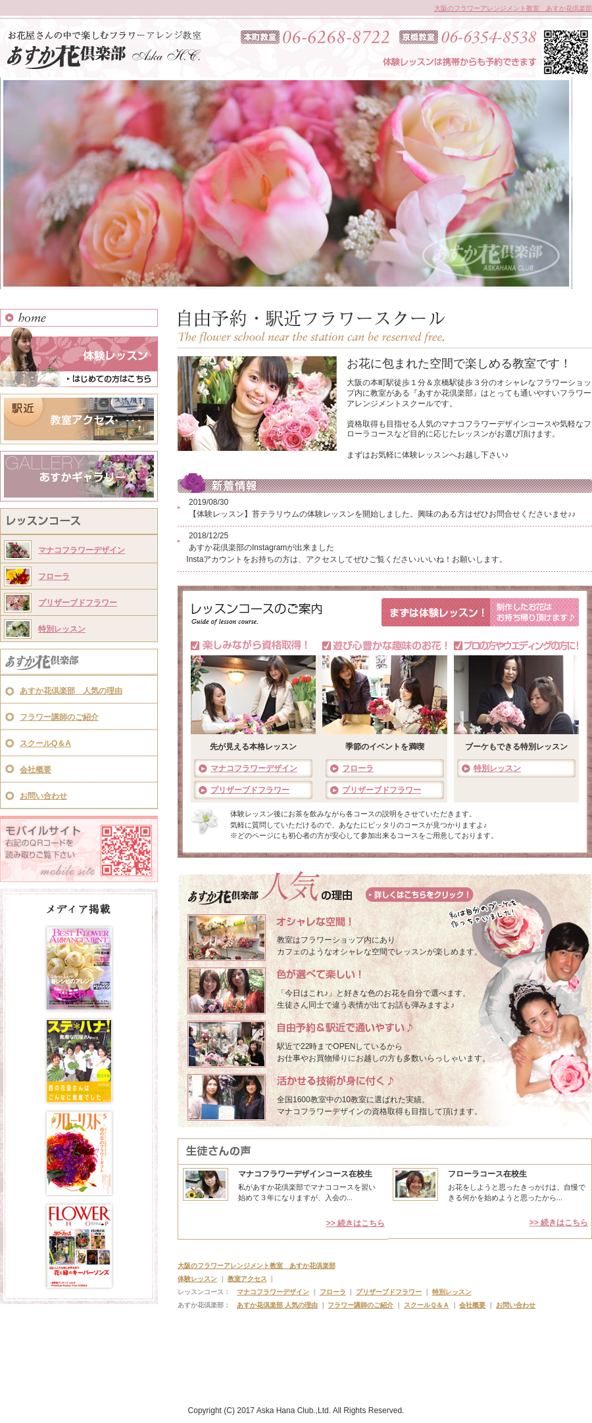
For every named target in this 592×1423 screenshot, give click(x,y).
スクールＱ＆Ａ (426, 1305)
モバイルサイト (79, 849)
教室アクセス (79, 419)
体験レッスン (79, 357)
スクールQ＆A (45, 743)
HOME (79, 318)
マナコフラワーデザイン (81, 550)
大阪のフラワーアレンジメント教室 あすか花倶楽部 (513, 8)
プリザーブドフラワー (77, 602)
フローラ (54, 576)
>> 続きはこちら (355, 1223)
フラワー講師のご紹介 (59, 717)
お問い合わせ (43, 796)
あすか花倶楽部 (79, 663)
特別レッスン (62, 629)
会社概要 (35, 769)
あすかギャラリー (79, 476)
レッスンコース (79, 522)
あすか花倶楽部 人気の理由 (71, 690)
